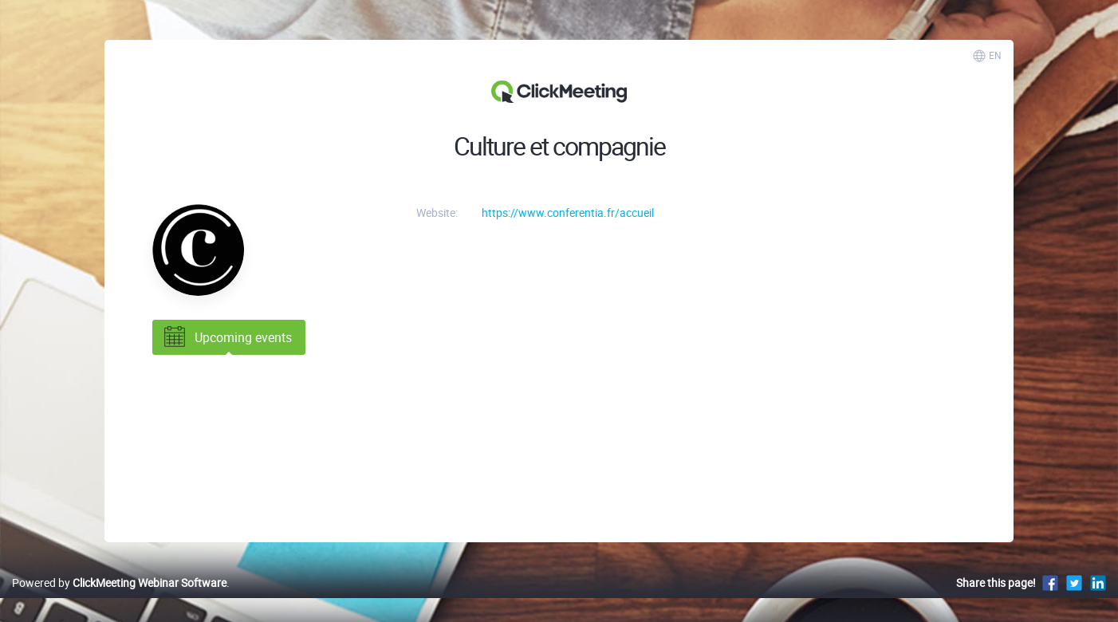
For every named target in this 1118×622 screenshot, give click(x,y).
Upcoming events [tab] (226, 337)
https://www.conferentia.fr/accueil (568, 212)
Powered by (119, 582)
